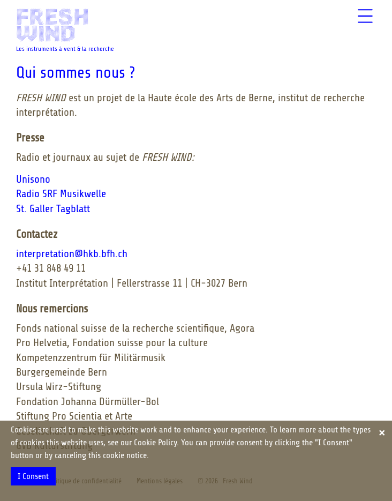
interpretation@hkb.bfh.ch (71, 254)
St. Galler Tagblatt (53, 209)
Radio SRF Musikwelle (61, 194)
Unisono (33, 179)
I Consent (33, 476)
